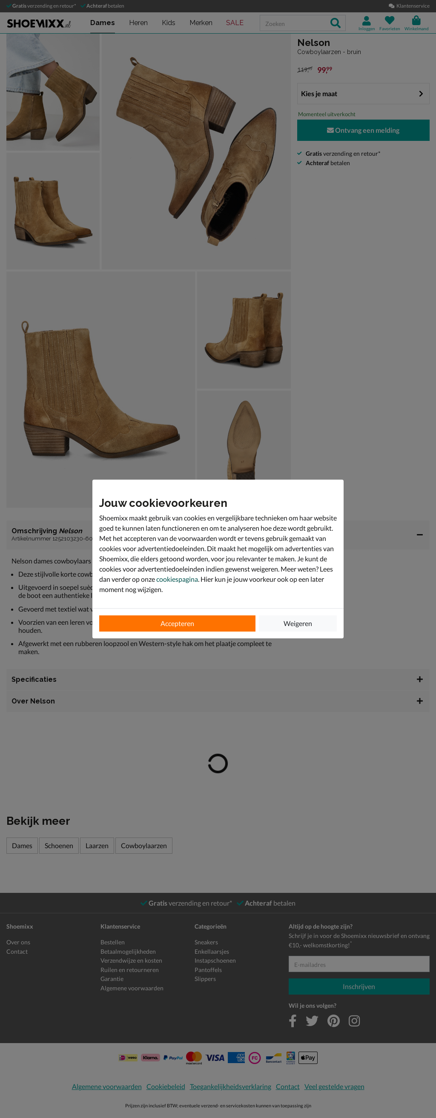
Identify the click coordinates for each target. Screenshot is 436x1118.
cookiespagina (177, 579)
